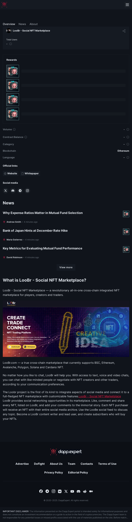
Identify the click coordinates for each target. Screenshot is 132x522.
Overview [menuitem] (9, 24)
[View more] (66, 267)
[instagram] (53, 491)
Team (71, 463)
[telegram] (47, 491)
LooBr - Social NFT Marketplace (100, 396)
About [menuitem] (34, 24)
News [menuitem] (22, 24)
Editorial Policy (78, 472)
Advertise (22, 463)
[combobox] (41, 491)
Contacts (87, 463)
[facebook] (41, 491)
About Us (56, 463)
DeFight (39, 463)
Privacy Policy (53, 472)
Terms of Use (107, 463)
